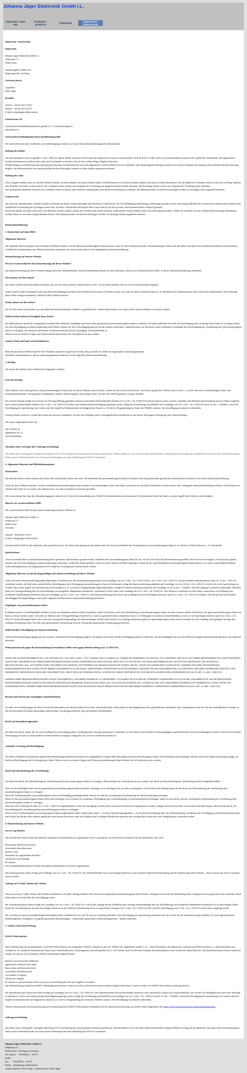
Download (65, 23)
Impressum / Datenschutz (90, 23)
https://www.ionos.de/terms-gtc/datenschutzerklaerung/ (190, 1006)
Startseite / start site (15, 23)
